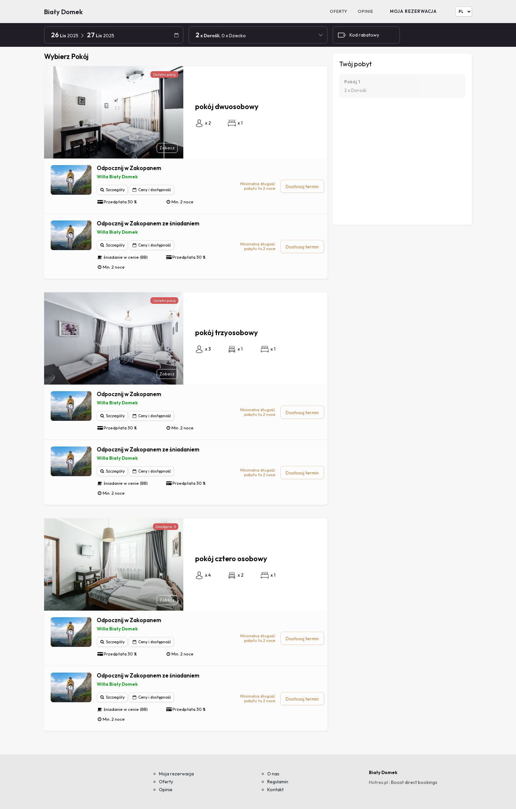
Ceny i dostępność (151, 189)
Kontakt (275, 790)
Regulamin (277, 782)
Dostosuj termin (302, 186)
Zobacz (167, 147)
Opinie (365, 11)
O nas (273, 774)
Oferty (339, 11)
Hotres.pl (378, 782)
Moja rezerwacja (413, 11)
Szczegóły (112, 189)
